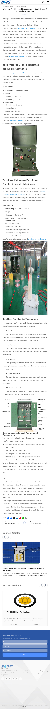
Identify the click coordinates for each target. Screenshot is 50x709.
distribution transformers (37, 239)
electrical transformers (17, 56)
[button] (4, 537)
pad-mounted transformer (27, 28)
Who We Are (10, 6)
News (17, 6)
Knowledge (23, 6)
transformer (27, 73)
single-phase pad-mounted (13, 73)
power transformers (17, 121)
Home (4, 6)
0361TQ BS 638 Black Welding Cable (17, 612)
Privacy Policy (40, 705)
